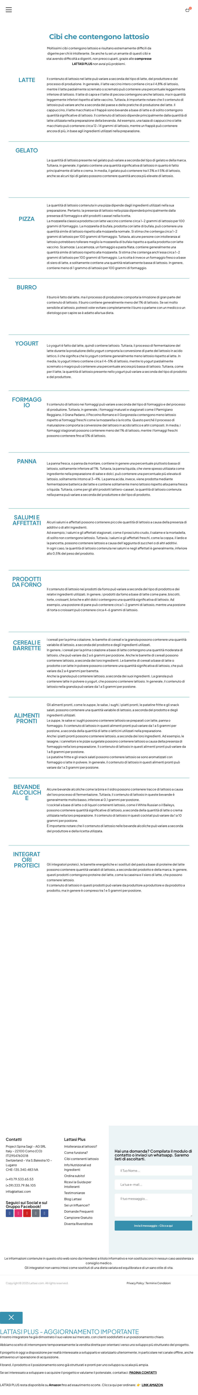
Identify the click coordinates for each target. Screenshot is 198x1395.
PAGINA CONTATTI (143, 1372)
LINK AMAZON (152, 1385)
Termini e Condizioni (158, 1283)
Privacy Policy (135, 1283)
